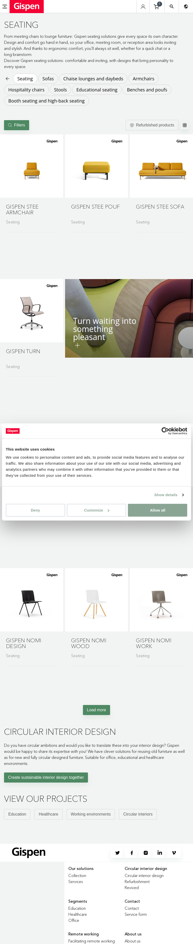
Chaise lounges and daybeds (93, 79)
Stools (60, 90)
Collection (77, 875)
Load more (96, 710)
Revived (132, 887)
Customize (96, 510)
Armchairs (143, 79)
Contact (132, 908)
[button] (31, 166)
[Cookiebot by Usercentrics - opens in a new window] (165, 431)
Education (17, 814)
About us (132, 940)
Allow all (157, 510)
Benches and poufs (147, 90)
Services (75, 881)
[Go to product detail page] (31, 181)
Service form (136, 914)
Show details (166, 495)
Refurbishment (137, 881)
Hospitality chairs (26, 90)
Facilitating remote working (91, 940)
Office (73, 920)
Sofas (48, 79)
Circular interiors (137, 814)
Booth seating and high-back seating (46, 101)
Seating (25, 79)
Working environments (91, 814)
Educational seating (96, 90)
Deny (35, 510)
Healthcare (48, 814)
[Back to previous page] (7, 79)
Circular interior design (144, 875)
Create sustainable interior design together (46, 777)
